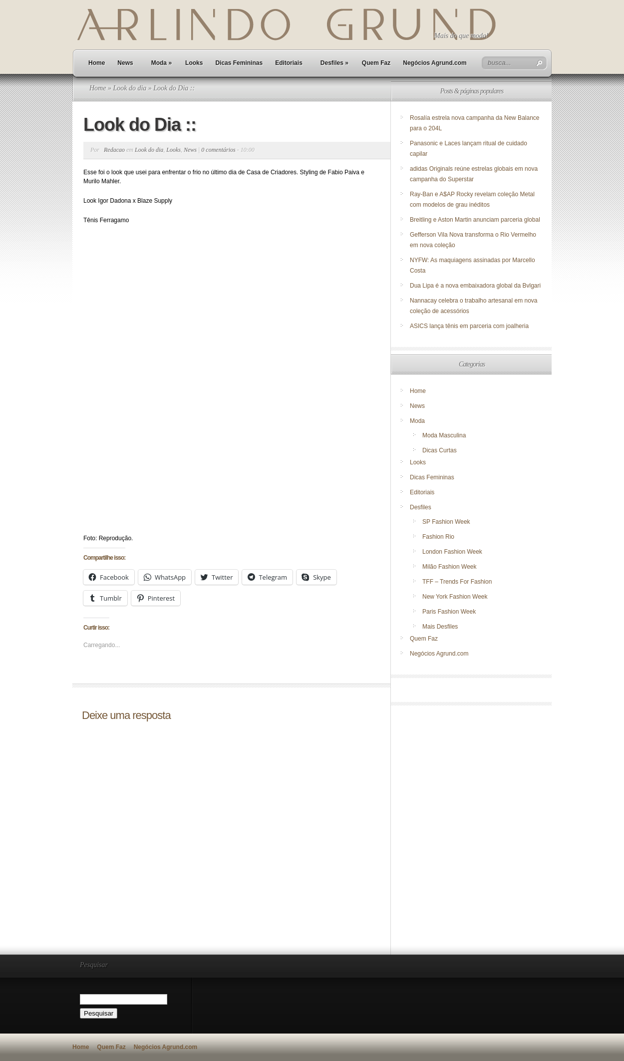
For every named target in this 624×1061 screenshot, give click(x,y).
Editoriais (289, 62)
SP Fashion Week (446, 521)
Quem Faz (376, 62)
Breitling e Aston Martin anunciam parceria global (475, 219)
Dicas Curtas (439, 450)
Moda (161, 62)
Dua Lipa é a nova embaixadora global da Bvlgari (475, 285)
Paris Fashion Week (449, 611)
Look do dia (129, 88)
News (125, 62)
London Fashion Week (452, 551)
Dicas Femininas (239, 62)
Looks (194, 62)
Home (96, 62)
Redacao (114, 149)
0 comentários (218, 149)
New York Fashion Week (455, 596)
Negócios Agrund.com (435, 62)
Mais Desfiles (440, 626)
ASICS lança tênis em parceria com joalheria (469, 326)
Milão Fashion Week (449, 566)
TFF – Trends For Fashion (457, 581)
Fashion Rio (438, 536)
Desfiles (334, 62)
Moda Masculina (444, 435)
